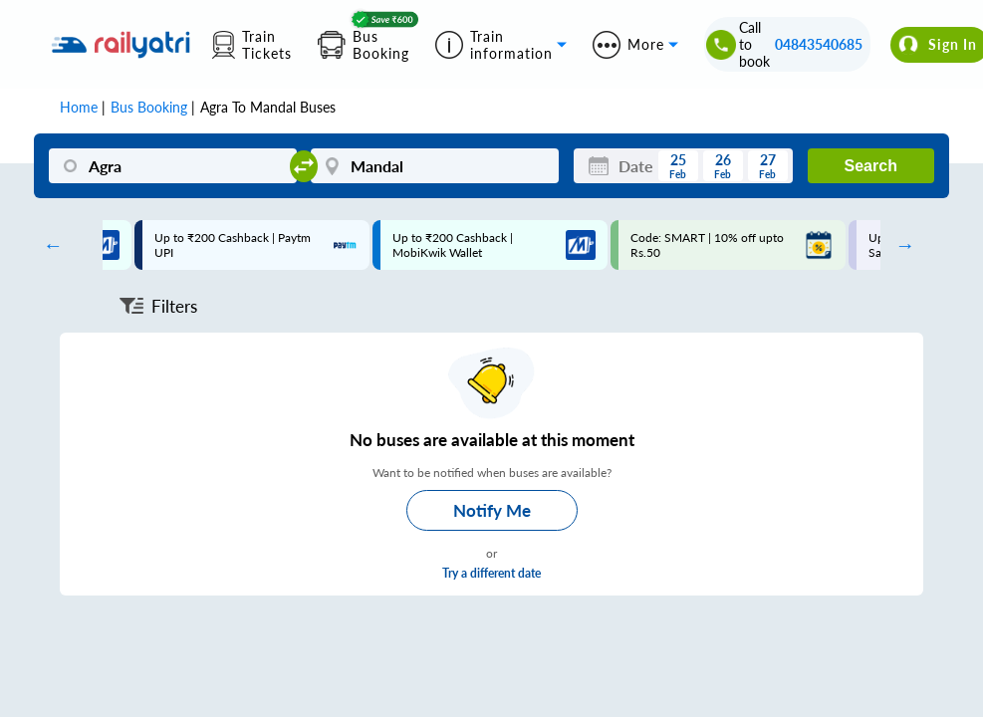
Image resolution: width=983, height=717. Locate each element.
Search (871, 165)
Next (900, 245)
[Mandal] (435, 165)
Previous (48, 245)
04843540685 (818, 44)
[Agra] (173, 165)
